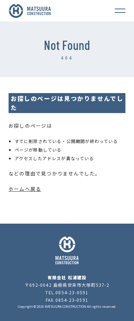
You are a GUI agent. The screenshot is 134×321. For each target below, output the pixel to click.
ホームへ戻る (25, 188)
